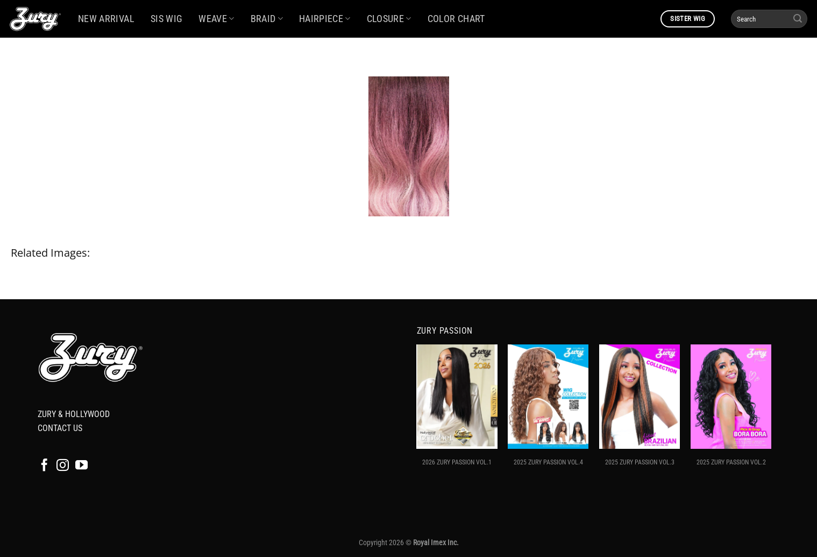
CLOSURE (389, 18)
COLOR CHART (456, 18)
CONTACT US (60, 428)
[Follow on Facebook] (44, 466)
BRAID (267, 18)
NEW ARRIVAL (106, 18)
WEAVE (216, 18)
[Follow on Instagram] (62, 466)
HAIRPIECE (325, 18)
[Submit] (797, 19)
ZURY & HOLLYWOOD (74, 414)
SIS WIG (166, 18)
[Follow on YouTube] (81, 466)
